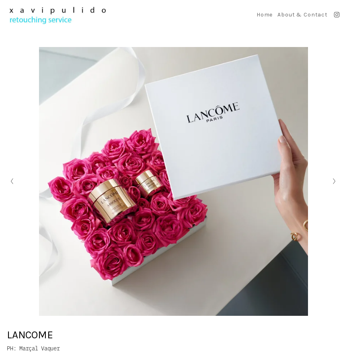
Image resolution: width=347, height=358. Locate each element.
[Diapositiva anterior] (12, 181)
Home (265, 14)
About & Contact (302, 14)
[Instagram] (336, 14)
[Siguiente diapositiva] (334, 181)
